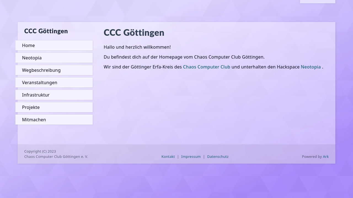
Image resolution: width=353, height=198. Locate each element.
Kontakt (168, 156)
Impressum (191, 156)
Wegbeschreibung (41, 70)
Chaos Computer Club (206, 67)
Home (28, 45)
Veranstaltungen (39, 82)
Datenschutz (218, 156)
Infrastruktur (36, 95)
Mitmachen (34, 120)
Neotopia (32, 58)
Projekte (31, 107)
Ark (326, 156)
